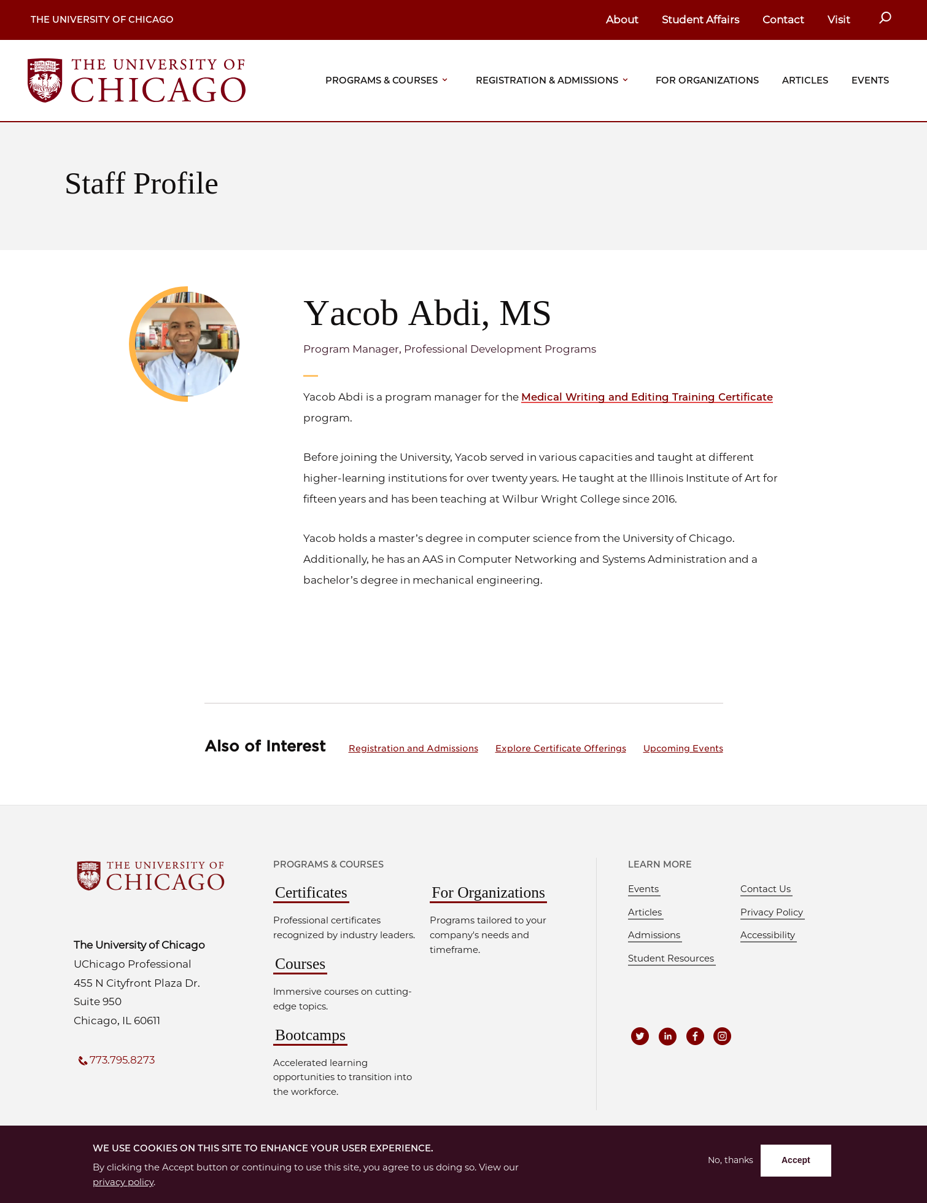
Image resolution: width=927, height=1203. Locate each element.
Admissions (654, 935)
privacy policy (123, 1182)
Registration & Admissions (547, 80)
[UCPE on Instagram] (725, 1036)
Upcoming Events (683, 748)
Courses (300, 964)
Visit (839, 20)
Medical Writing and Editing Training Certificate (649, 397)
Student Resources (671, 957)
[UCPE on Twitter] (641, 1036)
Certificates (311, 892)
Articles (805, 80)
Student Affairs (700, 20)
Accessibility (767, 935)
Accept (795, 1161)
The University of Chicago (102, 19)
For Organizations (707, 80)
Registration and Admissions (413, 748)
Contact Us (765, 889)
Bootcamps (310, 1034)
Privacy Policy (771, 911)
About (622, 20)
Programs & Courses (381, 80)
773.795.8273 (123, 1060)
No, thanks (729, 1161)
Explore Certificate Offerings (560, 748)
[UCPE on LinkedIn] (669, 1036)
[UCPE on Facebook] (697, 1036)
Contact (783, 20)
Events (870, 80)
